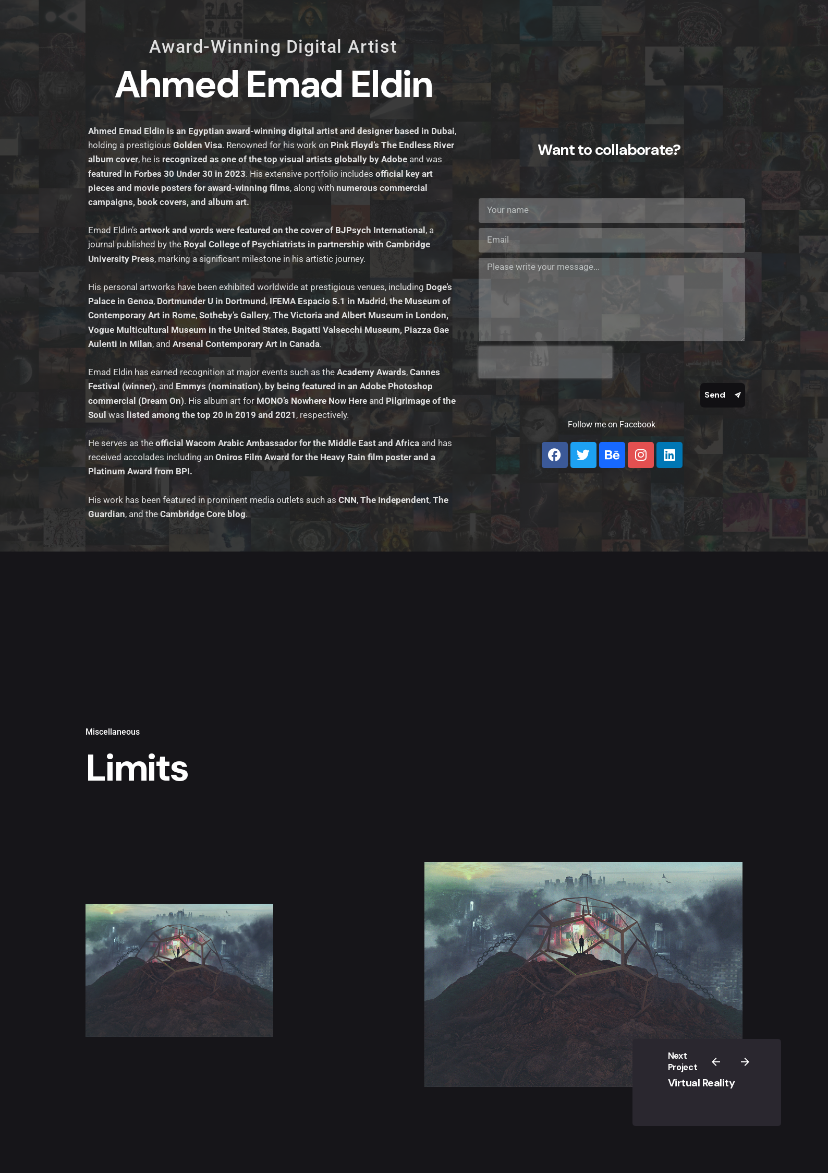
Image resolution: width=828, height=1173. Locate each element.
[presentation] (545, 362)
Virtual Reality (701, 1083)
